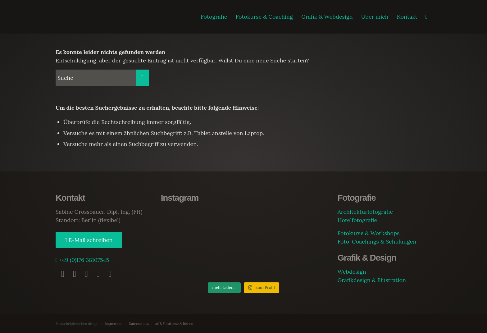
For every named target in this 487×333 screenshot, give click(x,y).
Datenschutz (139, 324)
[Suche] (426, 16)
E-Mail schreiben (90, 240)
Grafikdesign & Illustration (371, 280)
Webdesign (351, 271)
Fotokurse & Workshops (368, 233)
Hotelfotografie (357, 220)
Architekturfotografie (365, 211)
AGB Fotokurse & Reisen (174, 324)
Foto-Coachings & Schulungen (376, 241)
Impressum (113, 324)
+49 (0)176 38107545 (83, 259)
